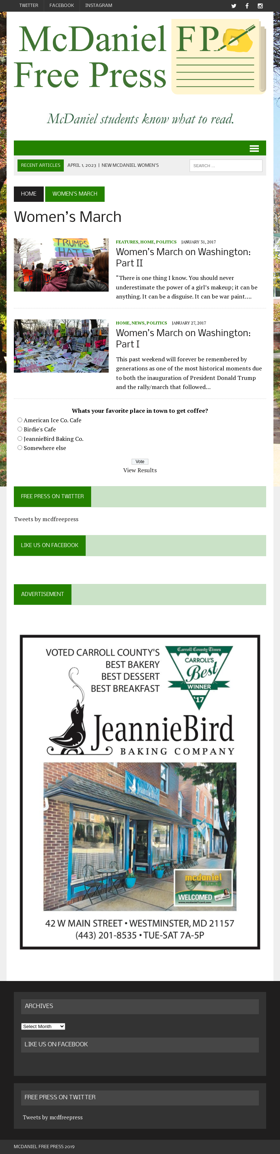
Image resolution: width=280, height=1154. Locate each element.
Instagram (98, 5)
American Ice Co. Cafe (52, 420)
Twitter (28, 5)
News (138, 323)
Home (147, 242)
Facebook (62, 5)
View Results (140, 470)
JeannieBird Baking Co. (53, 439)
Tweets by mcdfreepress (46, 519)
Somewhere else (45, 448)
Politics (166, 242)
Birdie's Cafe (40, 429)
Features (127, 242)
